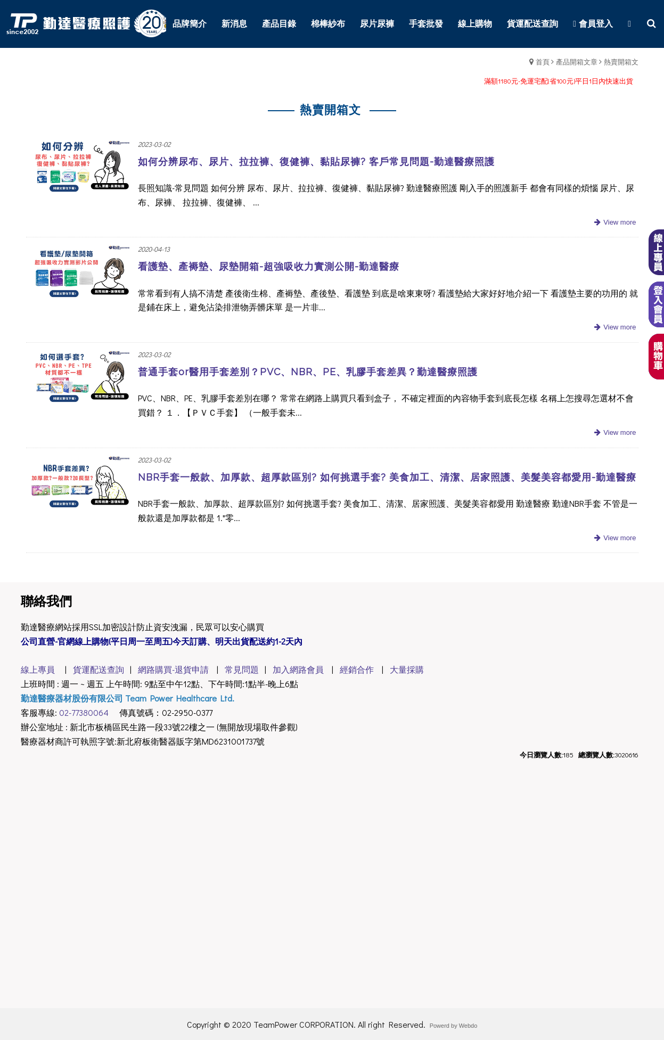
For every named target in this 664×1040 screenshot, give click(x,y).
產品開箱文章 (576, 61)
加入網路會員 (298, 669)
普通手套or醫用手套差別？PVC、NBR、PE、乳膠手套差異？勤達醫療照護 (308, 371)
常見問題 (242, 669)
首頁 (543, 61)
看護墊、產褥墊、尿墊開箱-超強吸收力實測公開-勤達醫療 (268, 266)
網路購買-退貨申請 (173, 669)
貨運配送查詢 (96, 669)
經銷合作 (357, 669)
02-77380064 (84, 712)
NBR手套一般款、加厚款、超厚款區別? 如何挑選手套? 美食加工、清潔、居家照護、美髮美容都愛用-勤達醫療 (387, 477)
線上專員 (38, 669)
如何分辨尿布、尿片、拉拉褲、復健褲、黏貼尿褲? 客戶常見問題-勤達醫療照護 (316, 161)
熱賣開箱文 (621, 61)
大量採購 (407, 669)
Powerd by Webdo (454, 1025)
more (613, 222)
